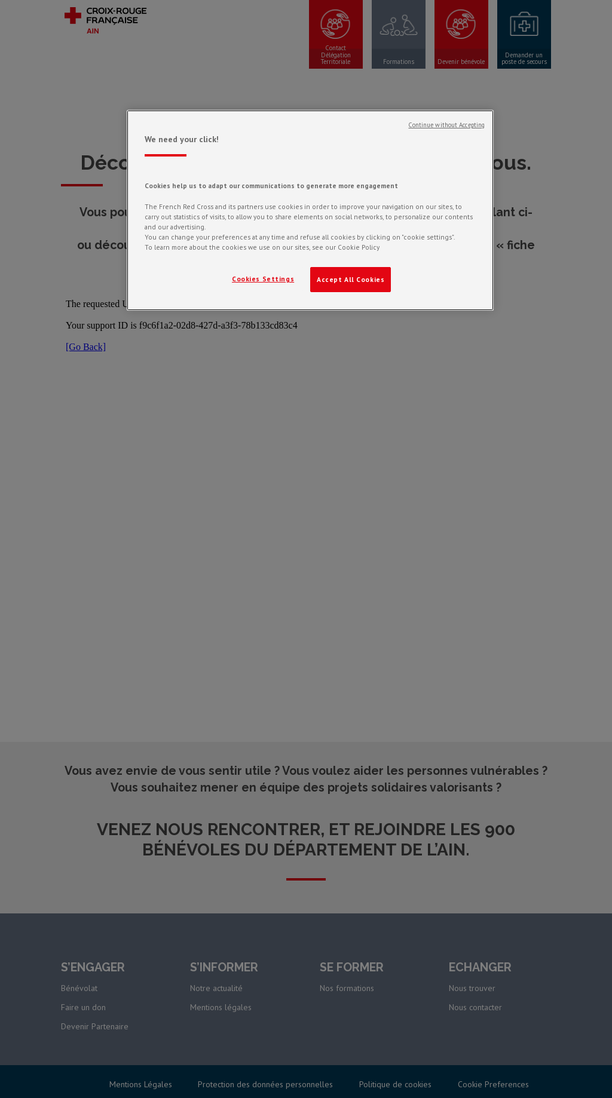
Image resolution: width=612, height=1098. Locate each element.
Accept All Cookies (350, 279)
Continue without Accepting (446, 125)
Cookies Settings (263, 278)
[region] (310, 210)
